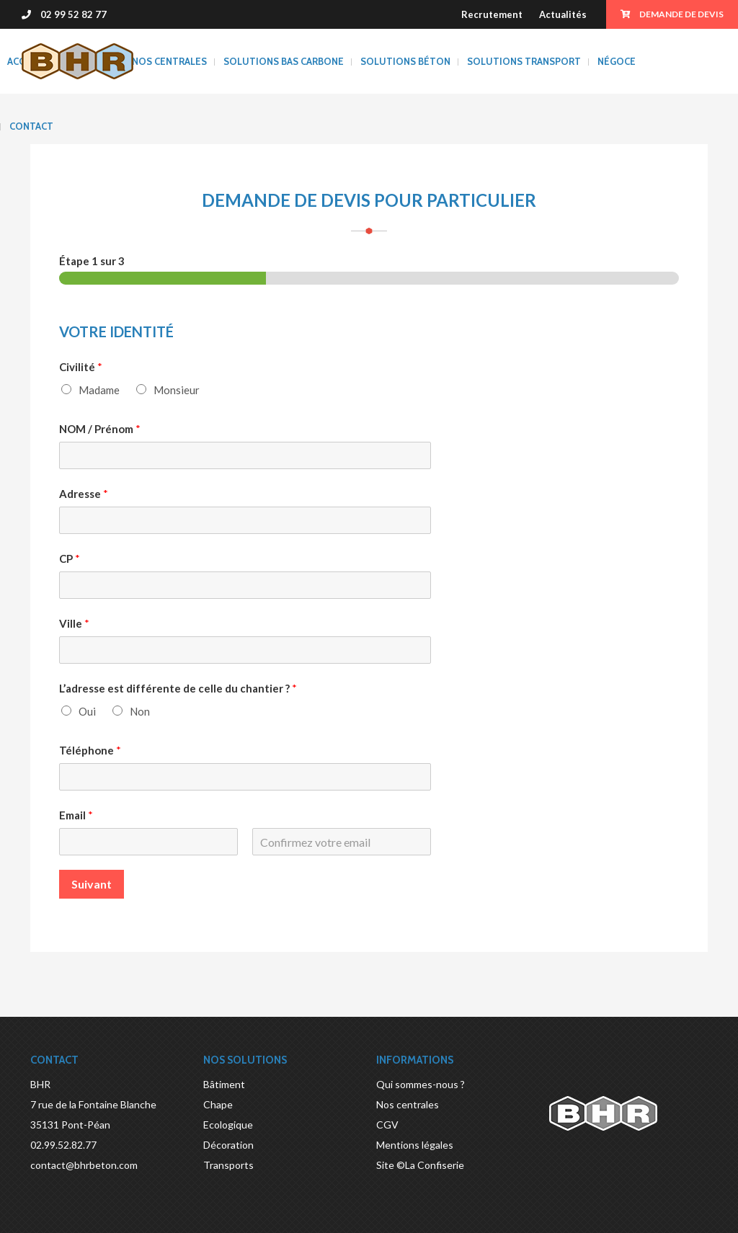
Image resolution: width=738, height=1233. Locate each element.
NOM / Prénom (100, 428)
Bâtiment (224, 1084)
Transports (228, 1165)
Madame (99, 389)
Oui (87, 711)
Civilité (80, 366)
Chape (218, 1104)
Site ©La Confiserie (420, 1165)
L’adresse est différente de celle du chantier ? (178, 688)
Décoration (228, 1145)
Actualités (563, 14)
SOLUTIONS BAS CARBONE (283, 61)
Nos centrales (169, 61)
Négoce (616, 61)
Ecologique (228, 1124)
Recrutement (492, 14)
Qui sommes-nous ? (420, 1084)
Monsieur (177, 389)
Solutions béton (405, 61)
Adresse (83, 493)
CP (69, 558)
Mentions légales (414, 1145)
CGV (387, 1124)
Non (140, 711)
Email (76, 815)
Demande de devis (672, 14)
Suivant (91, 884)
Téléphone (90, 750)
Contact (31, 126)
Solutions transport (524, 61)
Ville (74, 623)
